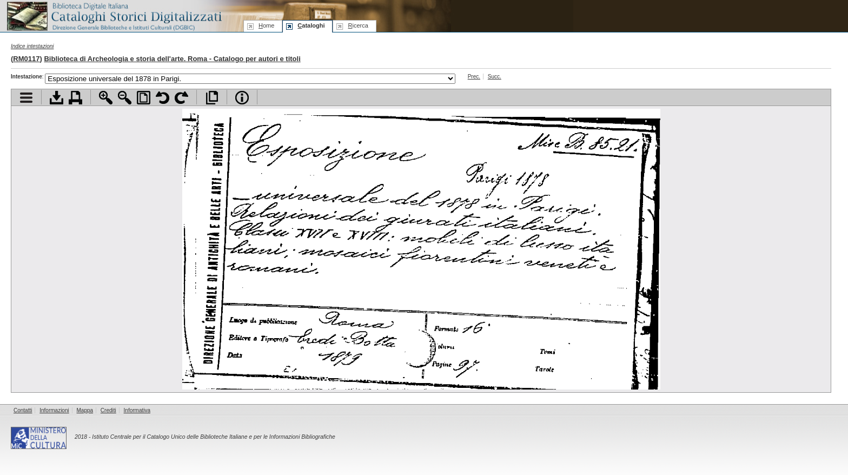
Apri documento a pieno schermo (211, 97)
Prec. (474, 77)
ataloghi (310, 25)
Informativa (137, 410)
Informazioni (54, 410)
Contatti (23, 410)
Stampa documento (75, 97)
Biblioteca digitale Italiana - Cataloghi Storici (113, 15)
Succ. (494, 77)
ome (266, 25)
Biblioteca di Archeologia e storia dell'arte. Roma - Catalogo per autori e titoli (172, 59)
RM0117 (26, 59)
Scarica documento (56, 97)
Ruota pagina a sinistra (162, 97)
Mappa (85, 410)
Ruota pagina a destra (181, 97)
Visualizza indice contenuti (26, 97)
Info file (242, 97)
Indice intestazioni (32, 46)
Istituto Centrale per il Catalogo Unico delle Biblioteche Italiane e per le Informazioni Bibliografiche (213, 437)
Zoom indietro (124, 97)
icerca (358, 25)
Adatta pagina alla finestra (143, 97)
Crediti (108, 410)
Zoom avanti (105, 97)
